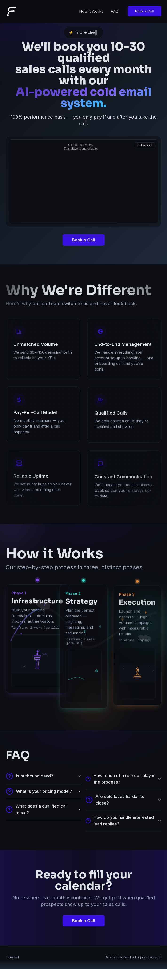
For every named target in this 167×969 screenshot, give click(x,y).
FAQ (114, 11)
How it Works (91, 11)
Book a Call (144, 11)
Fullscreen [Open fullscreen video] (145, 145)
